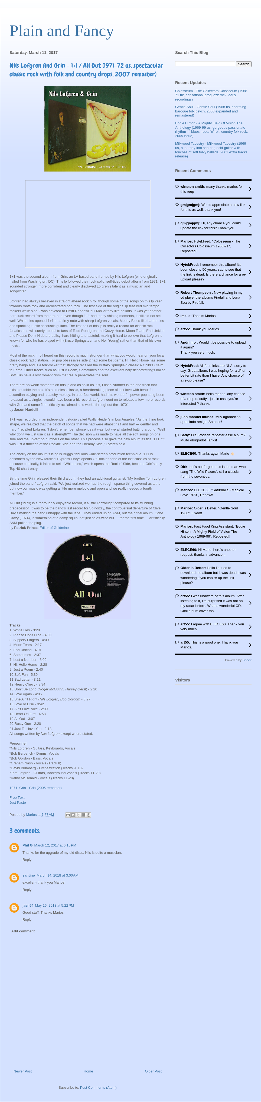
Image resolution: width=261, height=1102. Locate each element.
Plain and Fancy (61, 31)
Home (88, 1071)
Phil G (27, 845)
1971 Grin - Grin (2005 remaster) (35, 788)
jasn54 (27, 905)
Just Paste (17, 802)
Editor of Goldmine (54, 528)
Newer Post (23, 1071)
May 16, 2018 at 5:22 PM (54, 905)
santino (28, 875)
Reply (26, 860)
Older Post (153, 1071)
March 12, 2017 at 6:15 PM (55, 845)
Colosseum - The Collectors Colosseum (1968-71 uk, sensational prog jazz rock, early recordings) (211, 95)
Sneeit (247, 660)
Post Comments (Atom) (98, 1087)
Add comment (23, 931)
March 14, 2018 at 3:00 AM (57, 875)
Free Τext (17, 798)
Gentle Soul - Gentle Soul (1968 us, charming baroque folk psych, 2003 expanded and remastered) (210, 111)
